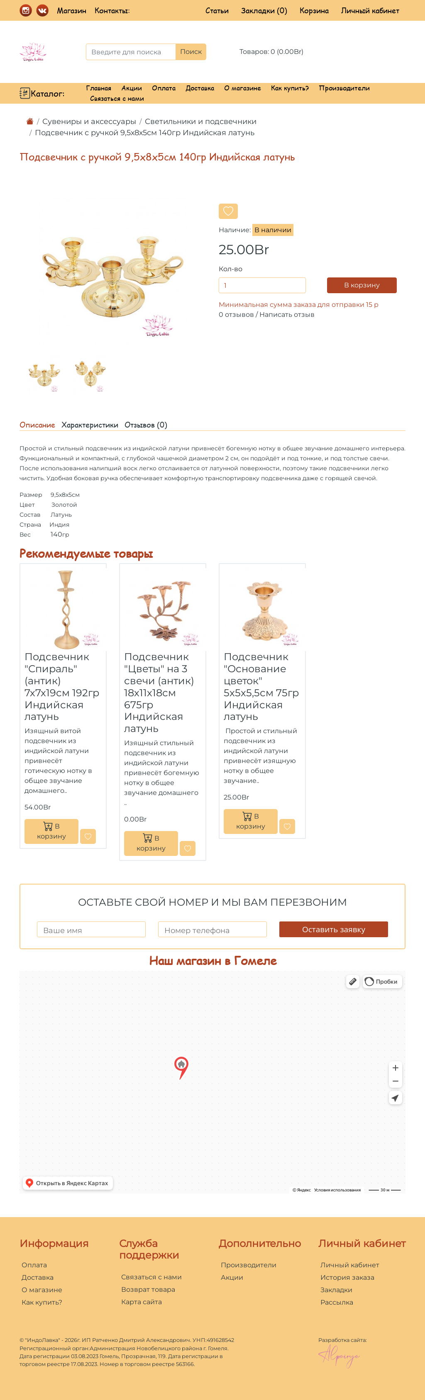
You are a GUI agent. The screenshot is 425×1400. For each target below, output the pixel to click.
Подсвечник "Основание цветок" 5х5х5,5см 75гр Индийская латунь (261, 686)
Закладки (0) (264, 10)
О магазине (242, 87)
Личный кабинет (370, 10)
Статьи (217, 10)
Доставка (200, 87)
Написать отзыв (287, 314)
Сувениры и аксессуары (89, 121)
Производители (344, 87)
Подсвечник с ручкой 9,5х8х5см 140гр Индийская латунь (144, 132)
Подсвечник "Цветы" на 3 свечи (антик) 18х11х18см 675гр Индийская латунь (159, 692)
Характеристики (89, 425)
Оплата (164, 87)
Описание (37, 425)
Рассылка (336, 1302)
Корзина (314, 10)
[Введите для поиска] (131, 52)
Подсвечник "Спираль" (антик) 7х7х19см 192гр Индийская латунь (61, 686)
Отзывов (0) (146, 425)
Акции (131, 87)
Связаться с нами (117, 98)
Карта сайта (141, 1302)
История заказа (347, 1277)
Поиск (191, 52)
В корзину (362, 285)
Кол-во (230, 269)
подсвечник (103, 448)
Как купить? (290, 87)
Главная (98, 87)
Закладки (336, 1290)
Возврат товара (148, 1289)
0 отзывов (236, 314)
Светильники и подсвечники (200, 121)
